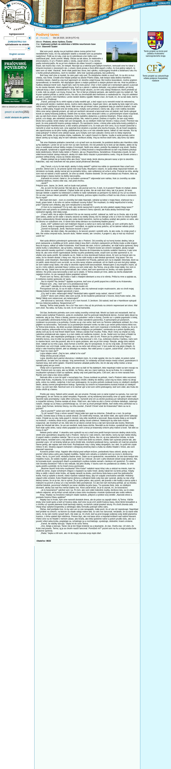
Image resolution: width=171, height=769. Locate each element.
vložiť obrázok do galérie (17, 117)
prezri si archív (14, 111)
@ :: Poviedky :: (43, 38)
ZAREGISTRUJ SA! (17, 42)
